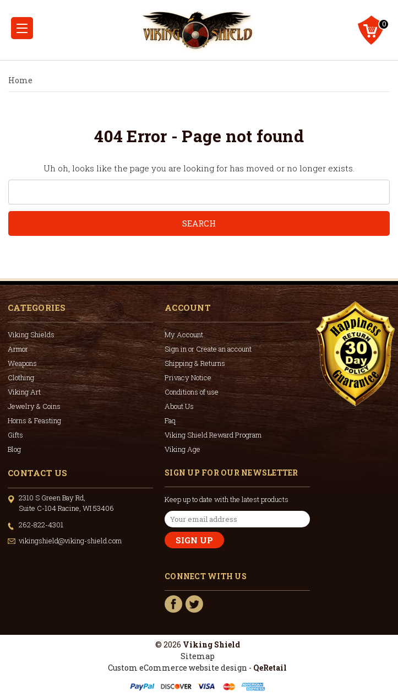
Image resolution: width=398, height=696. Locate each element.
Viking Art (24, 392)
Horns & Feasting (34, 420)
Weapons (22, 363)
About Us (179, 406)
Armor (18, 349)
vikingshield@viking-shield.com (70, 541)
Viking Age (182, 449)
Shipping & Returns (195, 363)
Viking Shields (31, 334)
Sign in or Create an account (208, 349)
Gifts (15, 435)
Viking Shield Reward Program (213, 435)
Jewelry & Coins (34, 406)
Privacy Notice (188, 377)
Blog (14, 449)
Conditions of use (192, 392)
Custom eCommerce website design (177, 667)
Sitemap (198, 656)
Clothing (21, 377)
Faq (170, 420)
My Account (184, 334)
